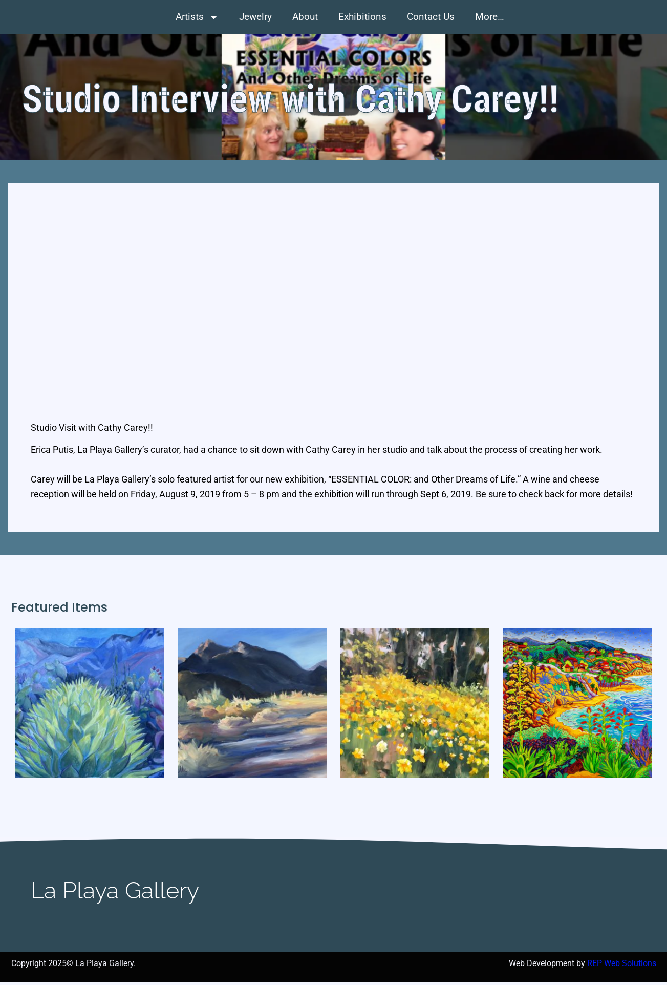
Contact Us (431, 17)
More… (489, 17)
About (305, 17)
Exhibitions (362, 17)
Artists (197, 17)
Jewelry (255, 17)
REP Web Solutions (621, 966)
